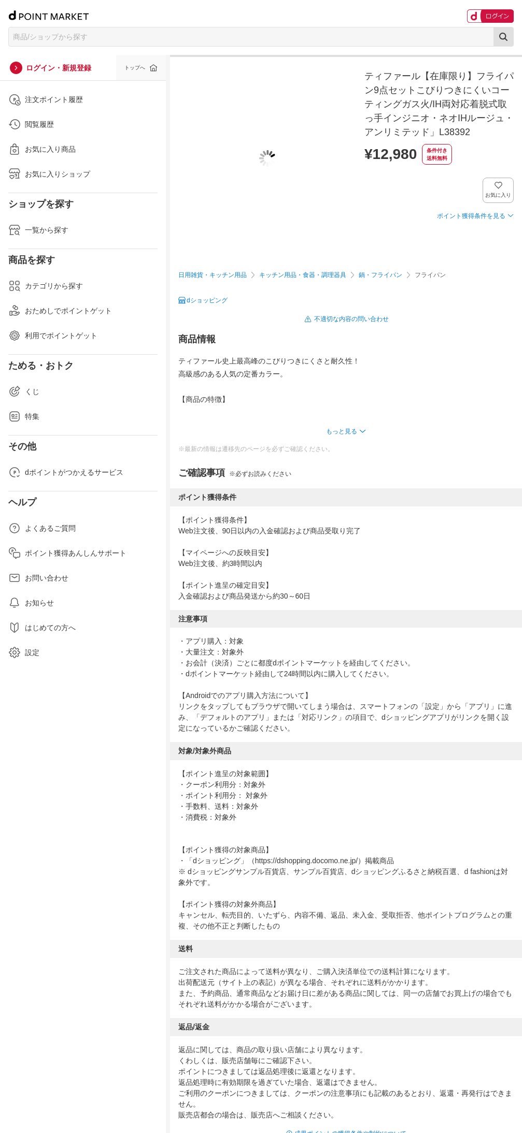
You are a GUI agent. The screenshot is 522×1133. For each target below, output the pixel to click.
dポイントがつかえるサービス (65, 472)
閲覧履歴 (31, 124)
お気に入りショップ (49, 174)
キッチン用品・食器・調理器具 (302, 275)
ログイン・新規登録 (58, 68)
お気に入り (498, 195)
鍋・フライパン (380, 275)
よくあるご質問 (42, 528)
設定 (23, 652)
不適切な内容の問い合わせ (351, 319)
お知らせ (31, 603)
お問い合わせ (38, 578)
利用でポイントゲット (52, 335)
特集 (23, 416)
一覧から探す (38, 230)
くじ (23, 391)
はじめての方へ (42, 627)
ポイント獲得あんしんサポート (67, 553)
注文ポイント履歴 (45, 99)
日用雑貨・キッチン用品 (212, 275)
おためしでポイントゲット (60, 310)
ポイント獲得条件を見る (471, 216)
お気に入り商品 (42, 149)
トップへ (134, 67)
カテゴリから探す (45, 286)
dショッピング (207, 300)
